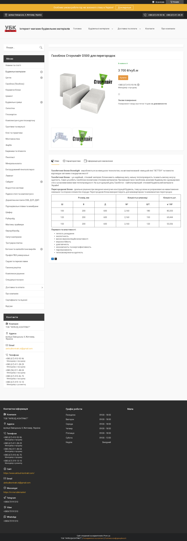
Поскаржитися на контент (93, 538)
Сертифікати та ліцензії (16, 300)
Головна (77, 29)
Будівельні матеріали (99, 29)
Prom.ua (107, 536)
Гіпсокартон (11, 114)
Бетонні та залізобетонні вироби (21, 249)
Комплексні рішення (15, 273)
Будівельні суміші (14, 102)
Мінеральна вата (14, 163)
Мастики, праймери (15, 224)
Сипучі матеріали (14, 237)
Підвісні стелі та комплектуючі (19, 194)
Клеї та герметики (14, 133)
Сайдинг (10, 182)
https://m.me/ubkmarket (15, 492)
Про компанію (168, 29)
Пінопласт (10, 157)
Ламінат (9, 176)
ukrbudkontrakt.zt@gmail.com (19, 348)
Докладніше (124, 7)
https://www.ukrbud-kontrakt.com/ (19, 473)
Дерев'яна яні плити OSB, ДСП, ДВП (22, 200)
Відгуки (9, 306)
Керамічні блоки (13, 90)
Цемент (9, 96)
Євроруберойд (12, 231)
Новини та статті (13, 65)
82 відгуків (160, 2)
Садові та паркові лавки (17, 261)
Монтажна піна (13, 139)
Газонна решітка (13, 267)
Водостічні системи (14, 188)
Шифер (9, 212)
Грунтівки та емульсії (15, 127)
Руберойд (10, 218)
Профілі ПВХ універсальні (17, 255)
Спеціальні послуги (14, 280)
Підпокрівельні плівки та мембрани (22, 206)
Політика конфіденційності (115, 538)
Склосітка (10, 108)
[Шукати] (41, 47)
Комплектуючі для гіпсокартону (20, 120)
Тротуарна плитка (14, 243)
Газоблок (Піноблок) (15, 84)
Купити (123, 78)
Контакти (149, 29)
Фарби (9, 145)
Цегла (8, 78)
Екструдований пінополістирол (20, 169)
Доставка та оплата (127, 29)
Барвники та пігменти (16, 151)
